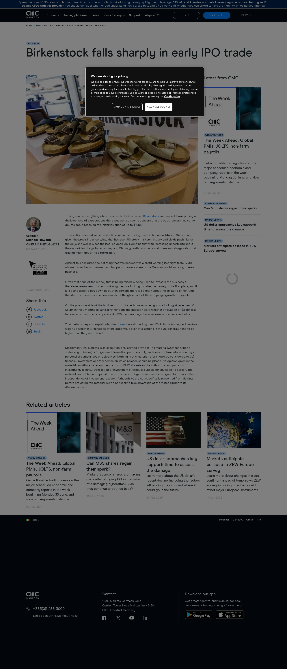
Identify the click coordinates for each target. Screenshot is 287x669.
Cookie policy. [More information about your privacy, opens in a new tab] (172, 96)
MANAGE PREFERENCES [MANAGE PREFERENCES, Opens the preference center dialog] (127, 107)
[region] (144, 92)
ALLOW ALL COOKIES (158, 107)
